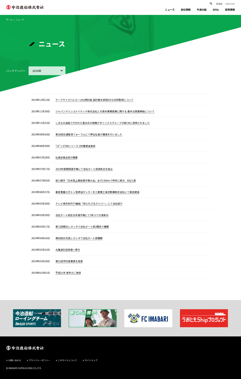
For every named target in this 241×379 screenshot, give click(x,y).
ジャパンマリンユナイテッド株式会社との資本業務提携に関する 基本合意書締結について (104, 111)
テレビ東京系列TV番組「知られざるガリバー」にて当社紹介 (88, 203)
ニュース (170, 9)
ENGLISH (230, 3)
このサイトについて (67, 360)
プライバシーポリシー (39, 360)
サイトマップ (91, 360)
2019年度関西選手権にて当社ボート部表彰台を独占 (84, 169)
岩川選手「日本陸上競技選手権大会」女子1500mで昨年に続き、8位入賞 (95, 180)
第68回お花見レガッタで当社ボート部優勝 (79, 238)
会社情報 (186, 9)
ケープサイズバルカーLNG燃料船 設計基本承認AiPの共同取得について (94, 100)
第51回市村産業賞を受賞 (69, 261)
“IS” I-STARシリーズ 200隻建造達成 (75, 146)
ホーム (9, 19)
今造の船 (202, 9)
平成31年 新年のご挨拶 (68, 272)
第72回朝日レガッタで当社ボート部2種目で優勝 (82, 226)
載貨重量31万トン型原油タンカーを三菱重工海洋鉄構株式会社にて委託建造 (97, 192)
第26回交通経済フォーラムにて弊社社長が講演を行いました (88, 134)
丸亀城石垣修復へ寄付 (67, 249)
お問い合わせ (14, 360)
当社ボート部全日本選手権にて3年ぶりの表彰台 (82, 215)
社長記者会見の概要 (66, 157)
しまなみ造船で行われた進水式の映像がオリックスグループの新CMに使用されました (102, 123)
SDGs (216, 9)
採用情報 (230, 9)
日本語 (219, 3)
